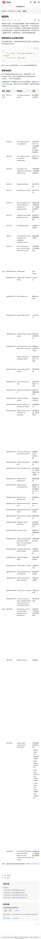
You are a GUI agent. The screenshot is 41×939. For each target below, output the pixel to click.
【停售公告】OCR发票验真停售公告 (14, 892)
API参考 (19, 11)
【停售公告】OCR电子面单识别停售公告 (15, 897)
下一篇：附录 (6, 878)
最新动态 (6, 887)
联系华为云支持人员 (34, 864)
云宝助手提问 (6, 918)
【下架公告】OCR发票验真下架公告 (14, 890)
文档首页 (4, 11)
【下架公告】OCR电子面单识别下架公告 (15, 895)
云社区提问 (15, 918)
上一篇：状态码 (6, 875)
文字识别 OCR (11, 11)
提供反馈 (17, 910)
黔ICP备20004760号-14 (24, 937)
